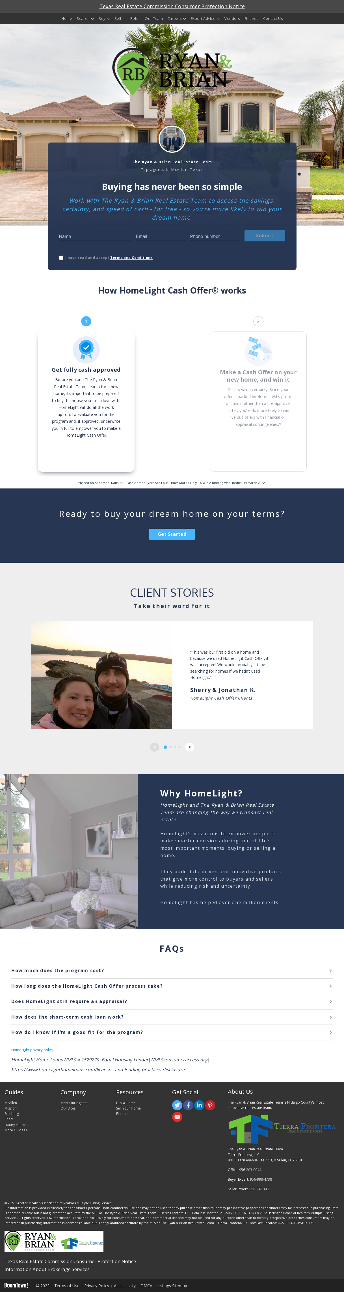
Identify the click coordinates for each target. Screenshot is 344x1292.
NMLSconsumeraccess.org (179, 1060)
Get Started (172, 534)
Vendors (232, 18)
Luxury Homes (16, 1124)
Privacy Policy (96, 1285)
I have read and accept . (109, 257)
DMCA (146, 1285)
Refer (135, 18)
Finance (252, 18)
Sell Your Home (128, 1108)
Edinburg (12, 1113)
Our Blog (67, 1108)
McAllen (11, 1102)
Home (66, 18)
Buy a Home (126, 1102)
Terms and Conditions (131, 257)
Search (83, 18)
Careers (174, 18)
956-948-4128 (260, 1189)
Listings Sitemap (172, 1285)
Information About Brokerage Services (47, 1269)
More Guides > (16, 1130)
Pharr (9, 1119)
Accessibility (125, 1285)
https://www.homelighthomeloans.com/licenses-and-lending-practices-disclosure (98, 1069)
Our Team (154, 18)
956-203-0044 (250, 1169)
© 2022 (42, 1285)
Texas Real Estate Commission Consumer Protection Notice (172, 6)
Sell (117, 18)
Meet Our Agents (73, 1102)
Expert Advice (203, 18)
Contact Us (273, 18)
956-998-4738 (261, 1179)
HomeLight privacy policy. (32, 1049)
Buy (102, 18)
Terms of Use (66, 1285)
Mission (11, 1108)
